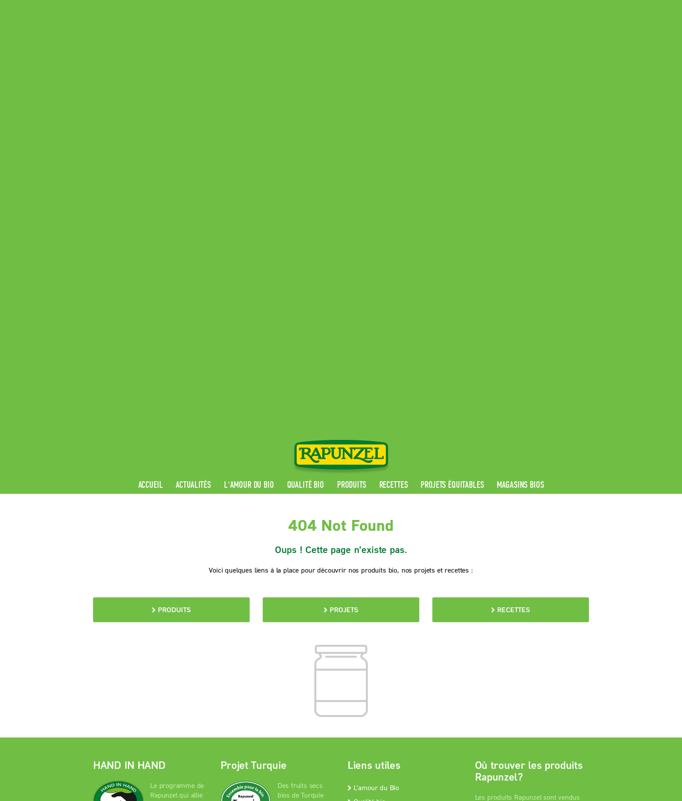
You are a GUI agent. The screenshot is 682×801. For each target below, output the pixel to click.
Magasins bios (520, 200)
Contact (515, 7)
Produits (351, 200)
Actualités (193, 200)
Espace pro (424, 7)
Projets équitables (452, 200)
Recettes (393, 200)
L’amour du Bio (373, 503)
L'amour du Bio (249, 200)
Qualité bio (305, 200)
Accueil (150, 200)
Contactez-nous (373, 530)
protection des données (292, 630)
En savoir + (127, 585)
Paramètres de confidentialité (164, 641)
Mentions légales (219, 630)
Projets (341, 325)
